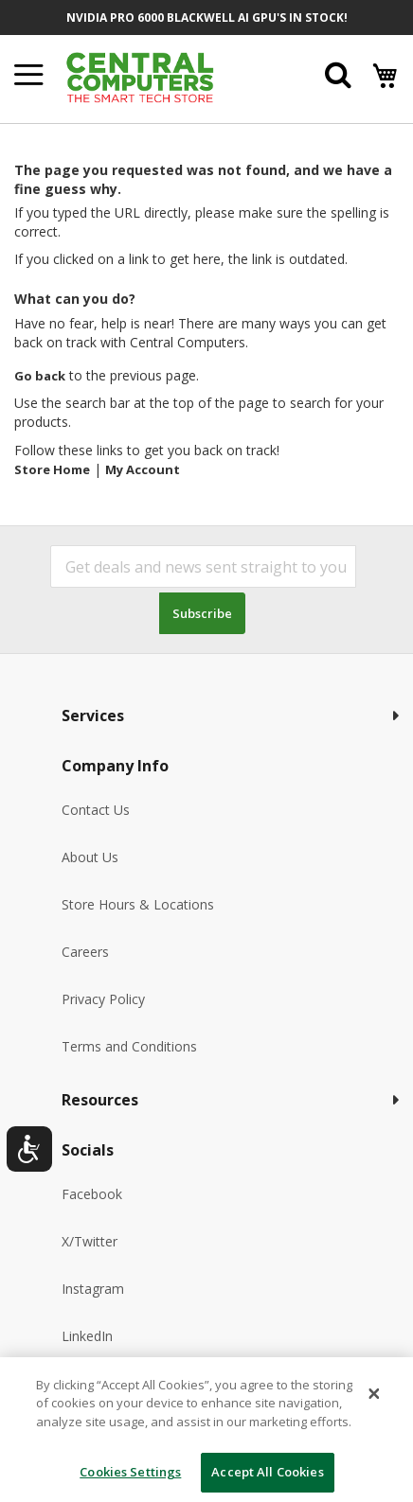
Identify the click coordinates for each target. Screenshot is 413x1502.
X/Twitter (89, 1241)
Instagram (93, 1289)
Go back (39, 375)
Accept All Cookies (267, 1471)
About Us (90, 857)
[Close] (374, 1393)
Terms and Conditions (129, 1046)
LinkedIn (87, 1336)
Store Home (52, 469)
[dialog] (206, 1429)
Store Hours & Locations (138, 904)
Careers (85, 952)
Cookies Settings (130, 1471)
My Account (142, 469)
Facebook (92, 1194)
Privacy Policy (103, 999)
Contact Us (96, 810)
